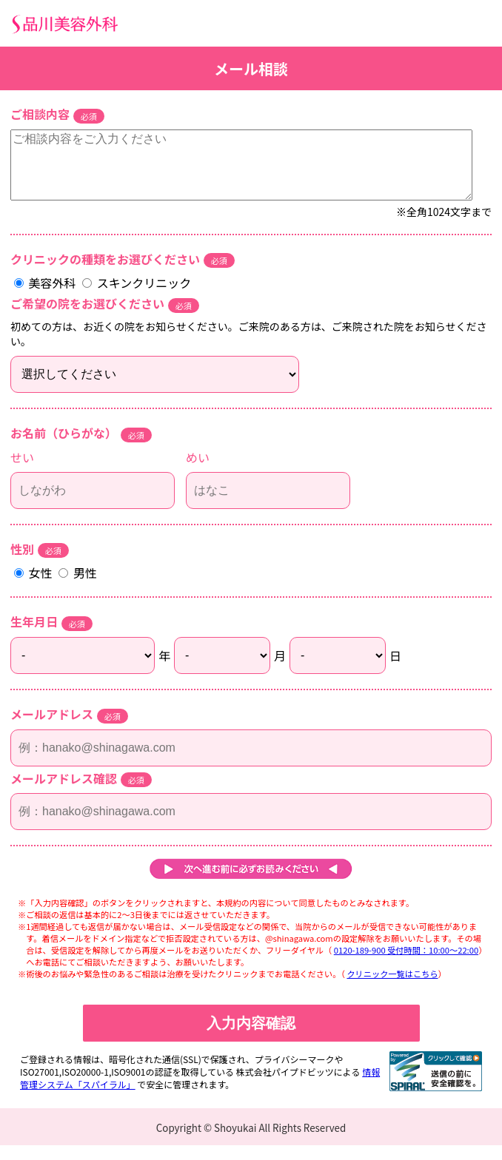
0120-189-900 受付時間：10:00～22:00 (406, 965)
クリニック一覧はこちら (392, 988)
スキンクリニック (136, 297)
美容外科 (46, 297)
